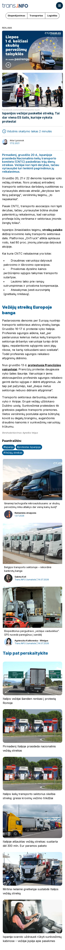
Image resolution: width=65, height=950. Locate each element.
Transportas (36, 15)
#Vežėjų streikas (12, 452)
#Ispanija (8, 447)
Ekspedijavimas (16, 15)
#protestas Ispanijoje (29, 447)
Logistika (52, 15)
